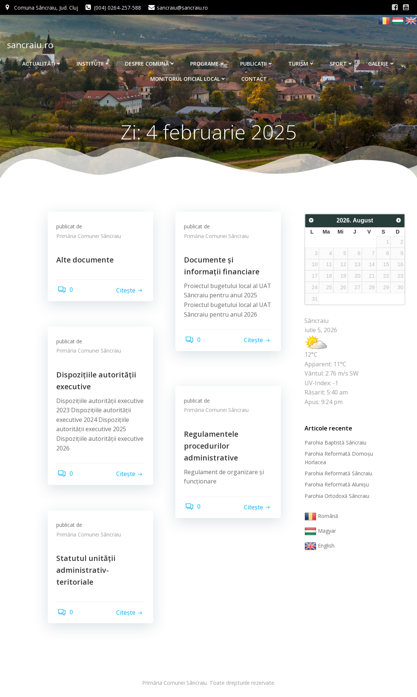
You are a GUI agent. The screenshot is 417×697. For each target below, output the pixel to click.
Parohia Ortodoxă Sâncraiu (335, 496)
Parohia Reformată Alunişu (335, 485)
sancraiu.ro (29, 43)
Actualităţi (42, 60)
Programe (207, 60)
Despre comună (150, 60)
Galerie (381, 60)
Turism (301, 60)
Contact (254, 75)
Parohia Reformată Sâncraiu (337, 474)
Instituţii (93, 60)
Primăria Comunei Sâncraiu (91, 239)
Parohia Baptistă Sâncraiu (334, 443)
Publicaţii (256, 60)
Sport (341, 60)
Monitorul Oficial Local (188, 75)
